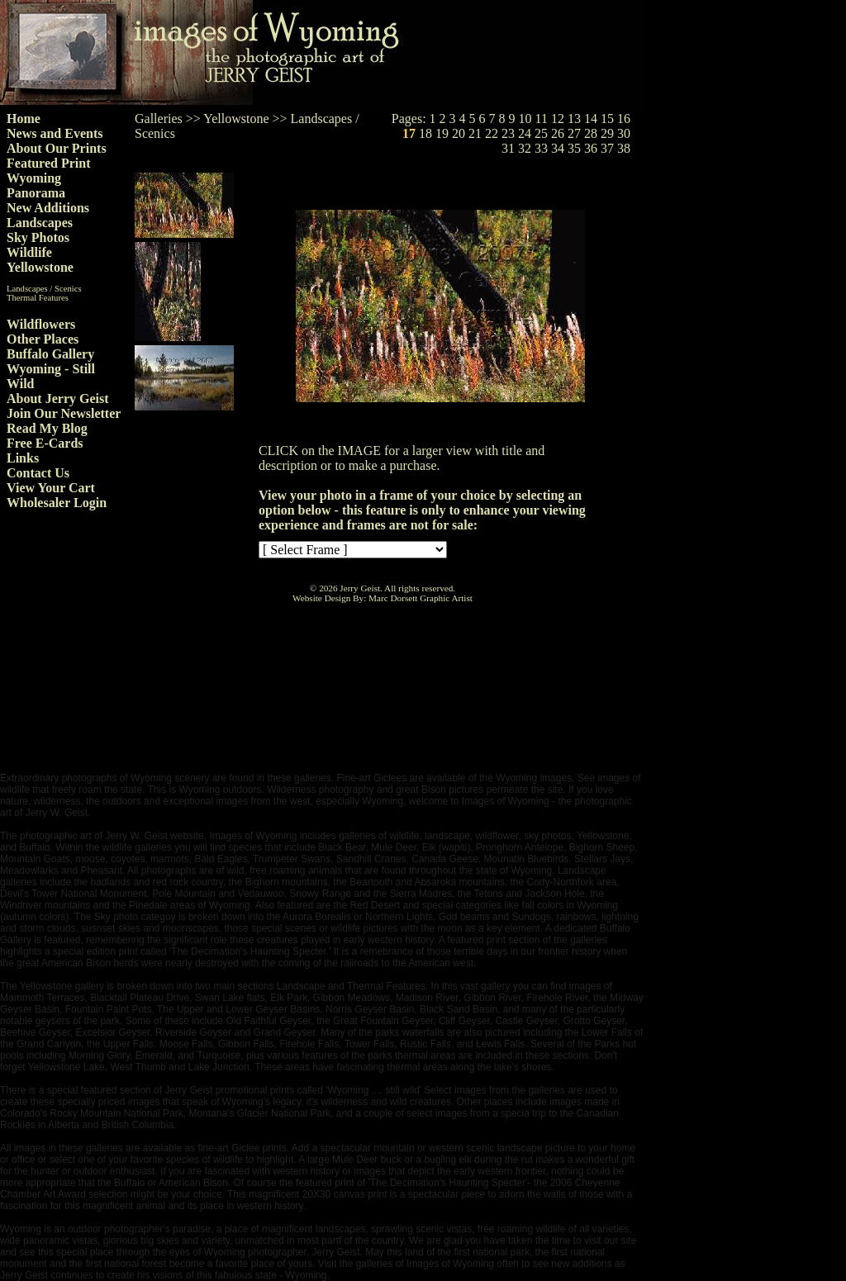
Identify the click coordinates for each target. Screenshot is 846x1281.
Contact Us (38, 473)
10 (525, 118)
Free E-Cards (45, 443)
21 (475, 133)
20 (458, 133)
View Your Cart (51, 488)
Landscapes (40, 223)
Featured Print (48, 163)
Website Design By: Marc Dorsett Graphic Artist (382, 598)
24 (524, 133)
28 (590, 133)
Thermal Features (38, 297)
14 (590, 118)
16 (623, 118)
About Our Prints (57, 148)
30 (623, 133)
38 (623, 148)
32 (524, 148)
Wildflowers (41, 324)
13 (574, 118)
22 (491, 133)
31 (508, 148)
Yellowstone (40, 267)
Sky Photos (38, 237)
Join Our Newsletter (64, 413)
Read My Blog (47, 428)
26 (557, 133)
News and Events (54, 133)
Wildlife (29, 252)
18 (425, 133)
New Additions (48, 208)
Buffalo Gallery (50, 354)
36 (590, 148)
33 (541, 148)
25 (541, 133)
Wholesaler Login (57, 503)
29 (607, 133)
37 (607, 148)
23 (508, 133)
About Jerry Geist (58, 398)
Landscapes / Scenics (44, 288)
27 (574, 133)
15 (607, 118)
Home (23, 118)
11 (541, 118)
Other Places (42, 339)
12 (557, 118)
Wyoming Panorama (36, 185)
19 (442, 133)
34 (557, 148)
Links (23, 458)
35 (574, 148)
